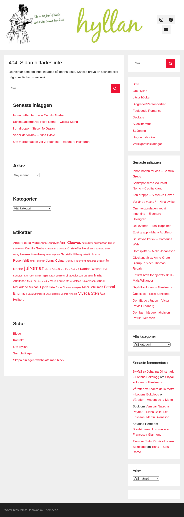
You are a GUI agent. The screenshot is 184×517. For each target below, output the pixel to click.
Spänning (139, 130)
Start (136, 84)
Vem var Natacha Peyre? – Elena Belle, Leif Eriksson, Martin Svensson (151, 412)
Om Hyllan (20, 347)
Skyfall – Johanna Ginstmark (152, 287)
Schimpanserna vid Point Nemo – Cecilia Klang (45, 122)
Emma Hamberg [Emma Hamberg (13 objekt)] (32, 254)
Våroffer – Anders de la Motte (153, 399)
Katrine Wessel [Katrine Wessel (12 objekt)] (91, 269)
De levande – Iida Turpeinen (152, 226)
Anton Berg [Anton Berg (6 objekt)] (87, 243)
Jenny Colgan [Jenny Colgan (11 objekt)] (55, 260)
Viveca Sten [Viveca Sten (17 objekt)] (88, 293)
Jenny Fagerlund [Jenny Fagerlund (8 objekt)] (76, 260)
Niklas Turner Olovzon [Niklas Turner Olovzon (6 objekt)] (60, 287)
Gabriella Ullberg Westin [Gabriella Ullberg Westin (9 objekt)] (76, 254)
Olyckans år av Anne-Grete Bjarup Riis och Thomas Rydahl (151, 263)
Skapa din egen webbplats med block (38, 360)
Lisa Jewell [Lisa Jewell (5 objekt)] (88, 276)
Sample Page (22, 353)
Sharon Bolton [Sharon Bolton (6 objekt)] (53, 294)
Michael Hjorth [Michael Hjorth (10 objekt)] (38, 287)
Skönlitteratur (142, 124)
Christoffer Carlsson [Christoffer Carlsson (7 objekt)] (56, 248)
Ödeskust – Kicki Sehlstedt (151, 294)
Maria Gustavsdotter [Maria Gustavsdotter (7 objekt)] (38, 281)
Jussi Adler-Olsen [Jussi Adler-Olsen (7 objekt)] (54, 269)
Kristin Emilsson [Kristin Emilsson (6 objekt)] (57, 275)
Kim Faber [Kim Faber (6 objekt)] (29, 275)
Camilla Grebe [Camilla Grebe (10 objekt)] (34, 248)
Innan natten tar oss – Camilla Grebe (38, 115)
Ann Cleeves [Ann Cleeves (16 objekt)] (70, 242)
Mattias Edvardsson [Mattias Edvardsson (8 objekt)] (84, 281)
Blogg (17, 333)
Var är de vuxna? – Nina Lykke (34, 135)
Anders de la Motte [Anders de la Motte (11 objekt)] (26, 243)
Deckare (138, 117)
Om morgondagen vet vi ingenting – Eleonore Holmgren (51, 142)
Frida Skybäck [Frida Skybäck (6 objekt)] (53, 254)
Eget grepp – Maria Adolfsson (153, 232)
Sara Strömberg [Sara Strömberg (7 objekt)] (36, 293)
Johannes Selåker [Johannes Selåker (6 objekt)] (96, 261)
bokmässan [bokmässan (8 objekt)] (100, 242)
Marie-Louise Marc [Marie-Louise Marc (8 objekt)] (61, 281)
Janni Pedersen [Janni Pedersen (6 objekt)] (37, 261)
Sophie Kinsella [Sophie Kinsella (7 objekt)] (69, 293)
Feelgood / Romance (147, 110)
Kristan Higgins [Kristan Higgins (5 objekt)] (41, 276)
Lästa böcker (141, 97)
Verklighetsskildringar (147, 144)
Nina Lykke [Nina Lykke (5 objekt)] (76, 287)
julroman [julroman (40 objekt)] (34, 268)
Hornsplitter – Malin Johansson (154, 251)
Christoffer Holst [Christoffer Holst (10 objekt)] (78, 248)
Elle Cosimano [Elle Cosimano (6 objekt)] (97, 248)
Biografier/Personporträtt (149, 104)
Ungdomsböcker (144, 137)
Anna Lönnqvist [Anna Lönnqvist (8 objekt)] (50, 242)
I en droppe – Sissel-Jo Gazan (34, 128)
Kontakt (18, 340)
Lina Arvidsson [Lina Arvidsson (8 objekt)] (74, 275)
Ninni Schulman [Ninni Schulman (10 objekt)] (92, 287)
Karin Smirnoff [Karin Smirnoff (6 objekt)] (72, 269)
